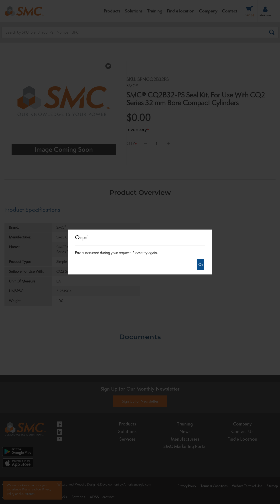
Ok (200, 264)
